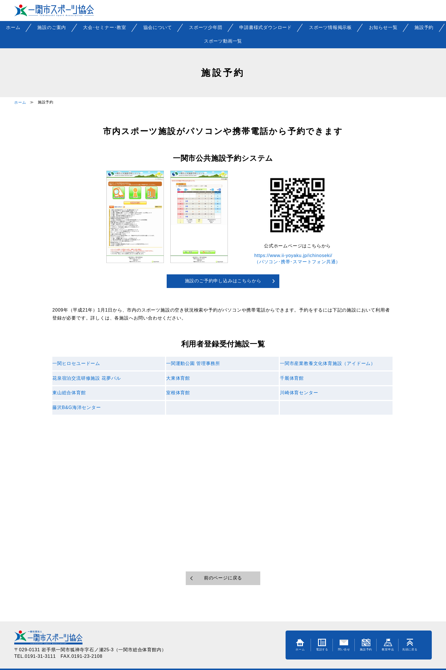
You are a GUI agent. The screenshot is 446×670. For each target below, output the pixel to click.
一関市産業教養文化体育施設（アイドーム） (327, 363)
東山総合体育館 (69, 392)
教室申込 (388, 645)
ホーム (13, 27)
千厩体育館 (292, 378)
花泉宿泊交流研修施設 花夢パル (86, 378)
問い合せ (344, 645)
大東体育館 (178, 378)
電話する (322, 645)
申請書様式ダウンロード (265, 27)
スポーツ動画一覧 (223, 41)
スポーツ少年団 (205, 27)
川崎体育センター (299, 392)
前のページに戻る (223, 577)
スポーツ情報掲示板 (330, 27)
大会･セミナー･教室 (104, 27)
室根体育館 (178, 392)
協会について (157, 27)
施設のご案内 (51, 27)
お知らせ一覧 (383, 27)
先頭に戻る (410, 645)
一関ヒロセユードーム (76, 363)
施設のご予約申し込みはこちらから (223, 280)
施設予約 (423, 27)
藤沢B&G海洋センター (76, 407)
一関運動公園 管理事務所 (193, 363)
